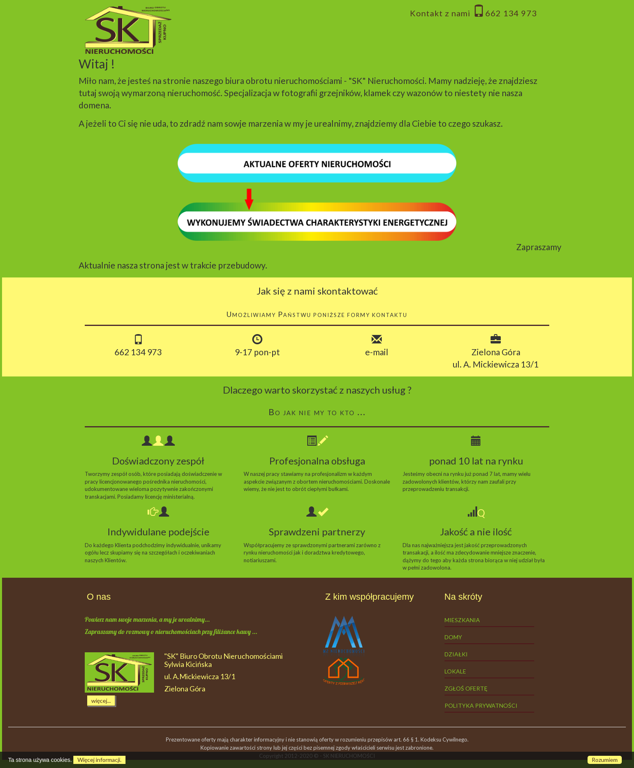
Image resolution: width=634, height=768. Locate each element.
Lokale (455, 671)
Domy (453, 637)
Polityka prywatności (481, 705)
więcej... (101, 700)
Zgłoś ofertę (466, 688)
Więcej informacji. (99, 759)
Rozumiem (605, 759)
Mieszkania (462, 619)
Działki (456, 654)
